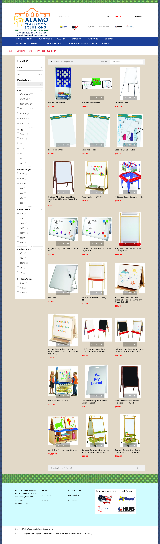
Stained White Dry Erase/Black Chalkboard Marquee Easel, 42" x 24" (62, 199)
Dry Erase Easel (121, 102)
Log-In (44, 490)
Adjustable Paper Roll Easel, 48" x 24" (96, 299)
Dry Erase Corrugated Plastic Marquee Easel (94, 401)
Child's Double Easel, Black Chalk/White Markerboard (93, 350)
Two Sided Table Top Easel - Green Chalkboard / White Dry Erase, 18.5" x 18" (128, 300)
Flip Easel (52, 298)
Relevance (127, 61)
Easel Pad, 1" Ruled (90, 150)
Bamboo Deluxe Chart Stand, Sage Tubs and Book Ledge (128, 451)
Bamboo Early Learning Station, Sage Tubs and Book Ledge (95, 451)
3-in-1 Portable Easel (91, 102)
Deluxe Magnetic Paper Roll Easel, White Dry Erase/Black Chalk (129, 350)
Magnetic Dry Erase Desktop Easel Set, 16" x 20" (96, 249)
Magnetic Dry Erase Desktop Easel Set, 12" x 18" (63, 249)
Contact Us (72, 500)
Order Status (46, 495)
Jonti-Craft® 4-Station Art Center (62, 450)
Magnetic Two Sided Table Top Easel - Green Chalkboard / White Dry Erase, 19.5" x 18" (63, 351)
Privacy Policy (73, 495)
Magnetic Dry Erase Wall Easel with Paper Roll (128, 249)
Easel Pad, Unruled (56, 150)
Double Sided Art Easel (58, 400)
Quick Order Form (75, 490)
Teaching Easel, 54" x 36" (92, 197)
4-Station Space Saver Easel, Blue (130, 197)
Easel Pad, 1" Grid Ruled (125, 150)
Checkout (45, 500)
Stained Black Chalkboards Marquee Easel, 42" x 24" (127, 401)
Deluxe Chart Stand (56, 102)
